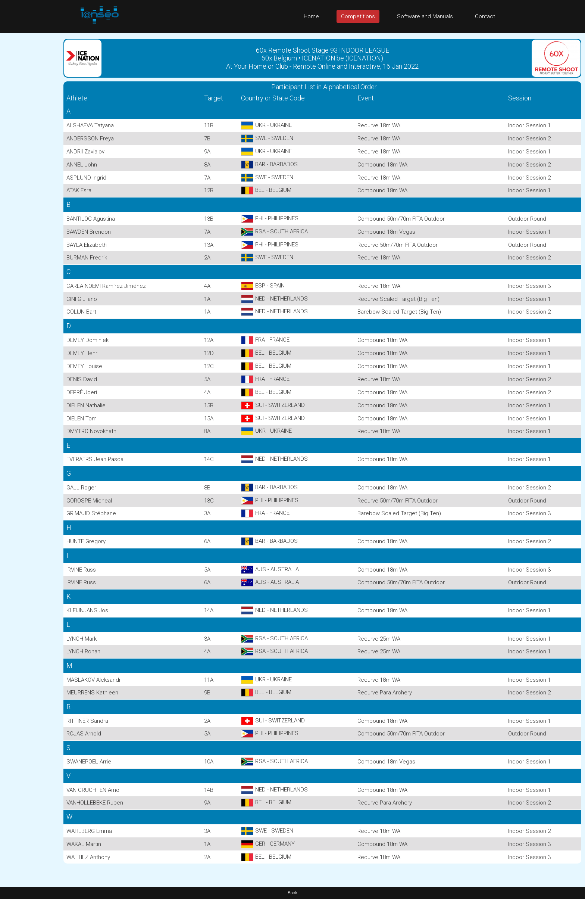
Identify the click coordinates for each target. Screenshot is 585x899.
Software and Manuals (425, 16)
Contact (485, 16)
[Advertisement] (30, 145)
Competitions (358, 16)
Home (311, 16)
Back (292, 892)
